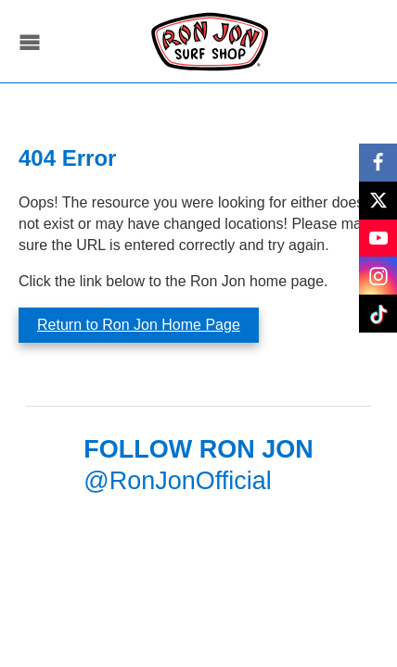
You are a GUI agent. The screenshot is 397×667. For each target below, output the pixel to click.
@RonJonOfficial (177, 481)
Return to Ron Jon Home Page (138, 325)
